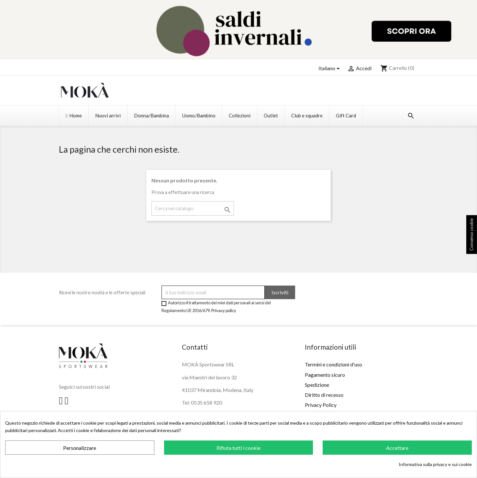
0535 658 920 (206, 402)
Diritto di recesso (324, 395)
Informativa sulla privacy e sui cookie (435, 464)
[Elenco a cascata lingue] (330, 68)
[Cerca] (192, 208)
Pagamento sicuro (325, 375)
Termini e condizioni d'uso (333, 364)
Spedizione (317, 385)
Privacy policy (223, 310)
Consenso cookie (471, 234)
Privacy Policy (321, 405)
